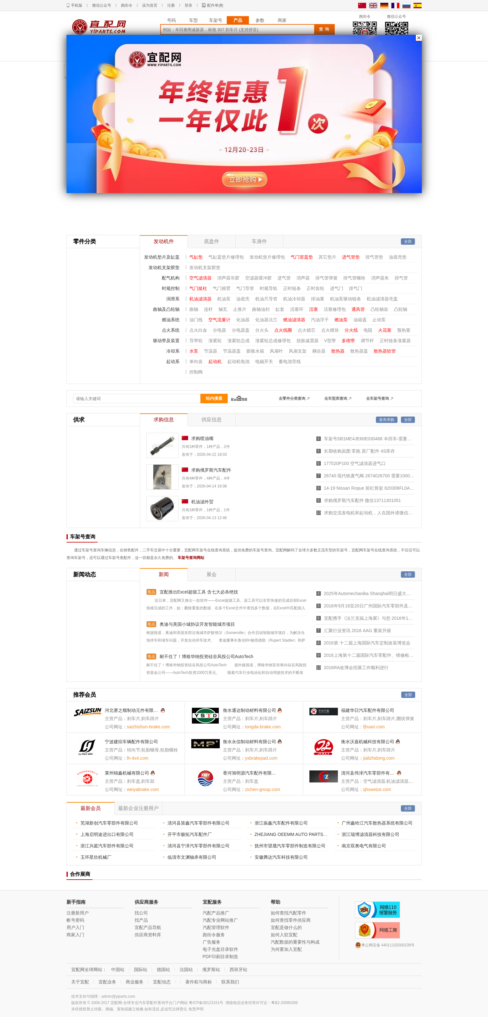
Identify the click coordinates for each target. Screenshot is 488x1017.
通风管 (358, 309)
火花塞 (384, 330)
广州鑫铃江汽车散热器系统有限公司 (377, 823)
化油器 (243, 319)
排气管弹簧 (326, 277)
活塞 (313, 309)
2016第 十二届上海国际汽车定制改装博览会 (367, 643)
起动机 (215, 361)
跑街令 (126, 5)
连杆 (208, 309)
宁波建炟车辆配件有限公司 (131, 741)
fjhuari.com (374, 726)
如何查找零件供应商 (291, 920)
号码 (171, 20)
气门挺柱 (198, 288)
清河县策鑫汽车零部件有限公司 (199, 823)
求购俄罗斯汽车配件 (211, 470)
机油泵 (224, 298)
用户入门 (75, 927)
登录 (188, 5)
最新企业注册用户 (138, 808)
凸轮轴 (400, 309)
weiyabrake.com (143, 789)
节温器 (210, 351)
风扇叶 (276, 351)
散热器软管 (385, 351)
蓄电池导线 (290, 361)
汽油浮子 (320, 319)
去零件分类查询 (292, 398)
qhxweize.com (377, 789)
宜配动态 (162, 981)
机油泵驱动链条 (345, 298)
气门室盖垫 (302, 257)
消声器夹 (380, 277)
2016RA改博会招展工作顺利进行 (356, 667)
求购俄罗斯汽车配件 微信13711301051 (362, 500)
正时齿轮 (315, 288)
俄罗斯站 (211, 969)
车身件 (259, 241)
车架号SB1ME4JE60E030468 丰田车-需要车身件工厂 (369, 438)
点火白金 (198, 330)
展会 (211, 574)
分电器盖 (241, 330)
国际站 (140, 969)
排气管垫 (374, 257)
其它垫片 (327, 257)
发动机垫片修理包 (267, 257)
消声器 (303, 277)
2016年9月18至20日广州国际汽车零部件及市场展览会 (369, 606)
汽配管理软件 (216, 927)
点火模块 (330, 330)
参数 (260, 20)
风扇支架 (298, 351)
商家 (282, 20)
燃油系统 (171, 319)
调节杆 (367, 340)
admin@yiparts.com (118, 996)
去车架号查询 (377, 398)
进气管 (284, 277)
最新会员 (90, 808)
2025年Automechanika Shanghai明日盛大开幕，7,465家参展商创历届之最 (369, 593)
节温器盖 (232, 351)
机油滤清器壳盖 (382, 298)
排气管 (401, 277)
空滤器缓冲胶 (258, 277)
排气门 (355, 288)
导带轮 (196, 340)
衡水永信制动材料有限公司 (249, 741)
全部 (408, 241)
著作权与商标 (198, 981)
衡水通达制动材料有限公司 (249, 710)
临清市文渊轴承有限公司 (192, 857)
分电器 (219, 330)
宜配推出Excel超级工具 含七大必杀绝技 (199, 591)
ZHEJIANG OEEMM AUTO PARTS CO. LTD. (299, 834)
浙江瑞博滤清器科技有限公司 (370, 834)
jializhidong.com (379, 758)
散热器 (338, 351)
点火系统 (171, 330)
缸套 (280, 309)
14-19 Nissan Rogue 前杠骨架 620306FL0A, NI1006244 (369, 488)
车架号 (215, 20)
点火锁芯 (306, 330)
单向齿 (196, 361)
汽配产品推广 (216, 912)
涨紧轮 (215, 340)
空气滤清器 (200, 277)
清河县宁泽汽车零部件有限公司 (199, 845)
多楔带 (348, 340)
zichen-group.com (262, 789)
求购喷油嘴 (202, 438)
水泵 (193, 351)
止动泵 (379, 319)
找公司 (141, 912)
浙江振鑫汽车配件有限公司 (281, 823)
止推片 (239, 309)
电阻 (368, 330)
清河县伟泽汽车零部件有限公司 (368, 772)
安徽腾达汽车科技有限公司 (281, 857)
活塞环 (296, 309)
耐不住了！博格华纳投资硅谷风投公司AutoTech (206, 656)
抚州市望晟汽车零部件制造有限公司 (290, 845)
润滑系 (173, 298)
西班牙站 (238, 969)
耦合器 (319, 351)
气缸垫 (196, 257)
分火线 (351, 330)
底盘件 (211, 241)
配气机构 (171, 277)
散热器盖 (359, 351)
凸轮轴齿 (379, 309)
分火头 (262, 330)
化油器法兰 (266, 319)
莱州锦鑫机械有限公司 (127, 772)
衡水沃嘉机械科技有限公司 (367, 741)
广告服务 (211, 942)
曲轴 (193, 309)
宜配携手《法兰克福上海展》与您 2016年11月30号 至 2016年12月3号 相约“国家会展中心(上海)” (369, 618)
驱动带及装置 (166, 340)
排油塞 (317, 298)
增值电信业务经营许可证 (246, 1003)
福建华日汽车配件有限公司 (367, 710)
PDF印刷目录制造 (220, 956)
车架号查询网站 (191, 558)
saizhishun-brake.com (148, 726)
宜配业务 (107, 981)
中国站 (117, 969)
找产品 (141, 920)
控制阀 (196, 371)
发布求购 (386, 419)
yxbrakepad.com (261, 758)
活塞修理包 (335, 309)
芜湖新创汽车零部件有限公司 (109, 823)
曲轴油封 (261, 309)
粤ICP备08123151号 (206, 1003)
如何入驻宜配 (284, 934)
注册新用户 (78, 912)
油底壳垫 (398, 257)
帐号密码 (75, 920)
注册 (171, 5)
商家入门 (75, 934)
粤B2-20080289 (284, 1003)
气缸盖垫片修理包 (226, 257)
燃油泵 (341, 319)
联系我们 (230, 981)
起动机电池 (238, 361)
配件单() (215, 5)
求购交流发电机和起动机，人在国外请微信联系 (369, 513)
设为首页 (149, 5)
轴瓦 (223, 309)
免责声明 (196, 1009)
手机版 (76, 5)
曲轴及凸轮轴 (166, 309)
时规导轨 (268, 288)
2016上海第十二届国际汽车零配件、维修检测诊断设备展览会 (369, 655)
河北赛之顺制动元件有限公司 (132, 710)
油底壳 (243, 298)
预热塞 (403, 330)
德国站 (163, 969)
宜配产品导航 (148, 927)
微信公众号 (101, 5)
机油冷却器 (294, 298)
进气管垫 (351, 257)
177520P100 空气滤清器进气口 (355, 463)
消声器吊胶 (228, 277)
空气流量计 (219, 319)
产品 (237, 20)
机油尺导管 (266, 298)
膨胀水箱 (255, 351)
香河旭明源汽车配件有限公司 (250, 772)
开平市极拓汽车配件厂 (190, 834)
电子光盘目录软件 (220, 949)
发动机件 (164, 241)
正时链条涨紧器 (395, 340)
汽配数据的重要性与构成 (295, 942)
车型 (193, 20)
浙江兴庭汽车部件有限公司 (107, 845)
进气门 (336, 288)
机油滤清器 (200, 298)
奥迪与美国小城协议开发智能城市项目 (197, 624)
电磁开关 (264, 361)
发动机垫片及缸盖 (162, 257)
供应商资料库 (148, 934)
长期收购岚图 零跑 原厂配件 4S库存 (359, 451)
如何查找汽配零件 (288, 912)
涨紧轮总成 (238, 340)
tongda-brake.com (263, 726)
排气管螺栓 (354, 277)
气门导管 (245, 288)
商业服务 (134, 981)
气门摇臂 (222, 288)
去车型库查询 (335, 398)
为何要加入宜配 (286, 949)
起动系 (173, 361)
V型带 (330, 340)
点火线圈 (283, 330)
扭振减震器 (307, 340)
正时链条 (292, 288)
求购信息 (164, 419)
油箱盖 (360, 319)
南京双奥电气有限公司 (364, 845)
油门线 (196, 319)
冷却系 (173, 351)
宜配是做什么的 (286, 927)
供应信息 (211, 419)
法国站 (186, 969)
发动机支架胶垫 (164, 267)
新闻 (164, 574)
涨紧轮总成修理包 (273, 340)
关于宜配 (80, 981)
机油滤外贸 (202, 501)
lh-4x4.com (138, 758)
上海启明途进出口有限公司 (107, 834)
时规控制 (171, 288)
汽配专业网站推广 (220, 920)
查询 (325, 29)
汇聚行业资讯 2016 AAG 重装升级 (357, 630)
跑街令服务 (214, 934)
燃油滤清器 (294, 319)
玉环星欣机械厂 (95, 857)
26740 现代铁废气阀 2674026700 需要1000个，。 (369, 476)
